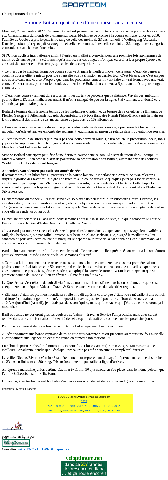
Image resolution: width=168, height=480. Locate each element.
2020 (58, 406)
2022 (84, 401)
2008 (73, 410)
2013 (110, 406)
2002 (117, 410)
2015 (95, 406)
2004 (102, 410)
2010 (58, 410)
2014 (102, 406)
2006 (88, 410)
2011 (51, 410)
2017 (80, 406)
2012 (117, 406)
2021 (50, 406)
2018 (72, 406)
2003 (110, 410)
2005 (95, 410)
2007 (80, 410)
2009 (65, 410)
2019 (65, 406)
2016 (87, 406)
